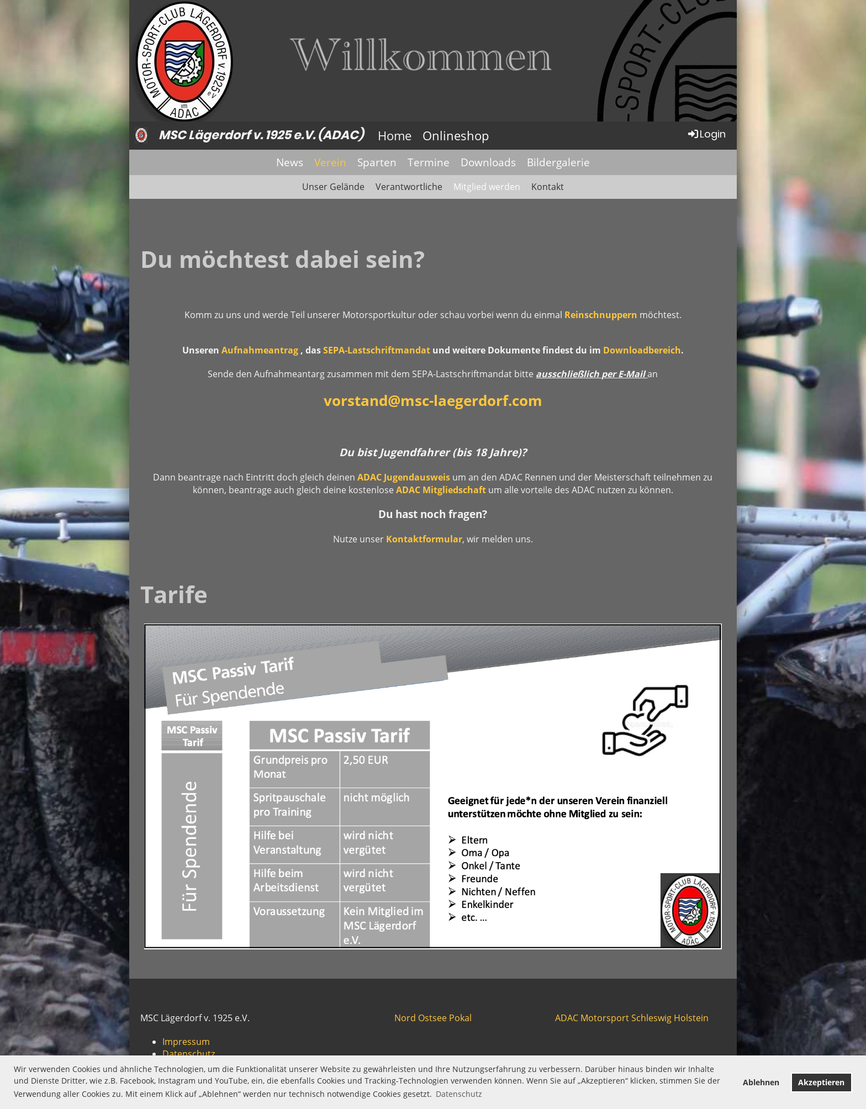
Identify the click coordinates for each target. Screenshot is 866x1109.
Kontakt (547, 187)
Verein (330, 162)
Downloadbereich (642, 350)
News (289, 162)
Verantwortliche (409, 187)
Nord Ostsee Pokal (433, 1018)
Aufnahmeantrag (260, 350)
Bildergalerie (558, 162)
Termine (429, 162)
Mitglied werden (486, 187)
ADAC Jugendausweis (403, 477)
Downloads (488, 162)
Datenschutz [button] (459, 1094)
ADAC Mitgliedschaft (441, 490)
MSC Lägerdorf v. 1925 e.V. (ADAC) (261, 135)
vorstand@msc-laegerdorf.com (433, 400)
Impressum (186, 1042)
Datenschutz (188, 1054)
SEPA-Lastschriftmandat (376, 350)
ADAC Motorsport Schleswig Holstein (632, 1018)
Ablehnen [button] (761, 1082)
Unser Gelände (333, 187)
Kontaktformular (424, 539)
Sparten (377, 162)
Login (706, 134)
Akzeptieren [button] (821, 1082)
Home (394, 135)
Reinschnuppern (600, 315)
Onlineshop (456, 135)
